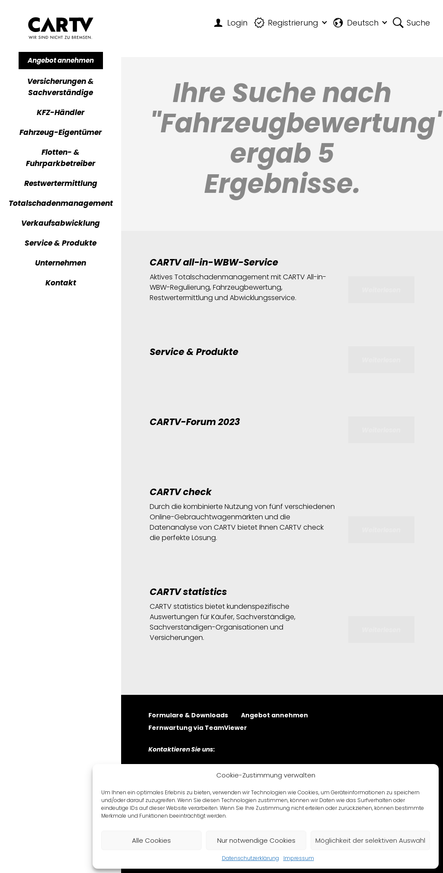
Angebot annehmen (61, 60)
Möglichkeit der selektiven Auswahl (370, 840)
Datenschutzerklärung (250, 858)
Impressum (298, 858)
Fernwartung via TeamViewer (197, 728)
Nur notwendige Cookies (256, 840)
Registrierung (286, 22)
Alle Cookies (151, 840)
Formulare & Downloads (188, 716)
